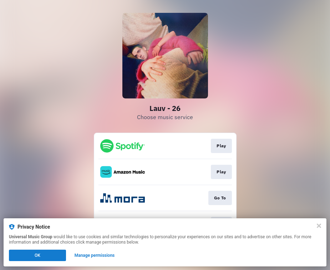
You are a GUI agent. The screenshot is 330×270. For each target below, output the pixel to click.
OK (37, 255)
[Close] (319, 225)
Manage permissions (95, 255)
